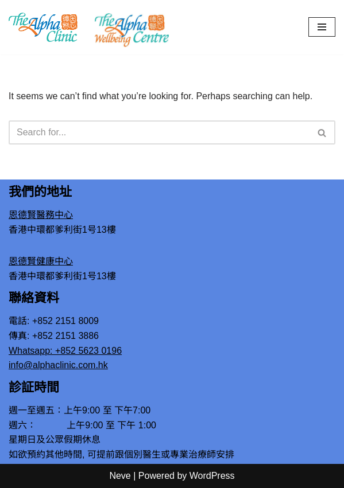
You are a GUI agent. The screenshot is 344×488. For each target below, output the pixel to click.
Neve (119, 476)
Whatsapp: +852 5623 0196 (65, 351)
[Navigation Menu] (321, 27)
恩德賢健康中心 (41, 261)
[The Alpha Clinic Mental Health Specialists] (43, 27)
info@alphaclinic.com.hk (58, 365)
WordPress (212, 476)
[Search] (159, 132)
